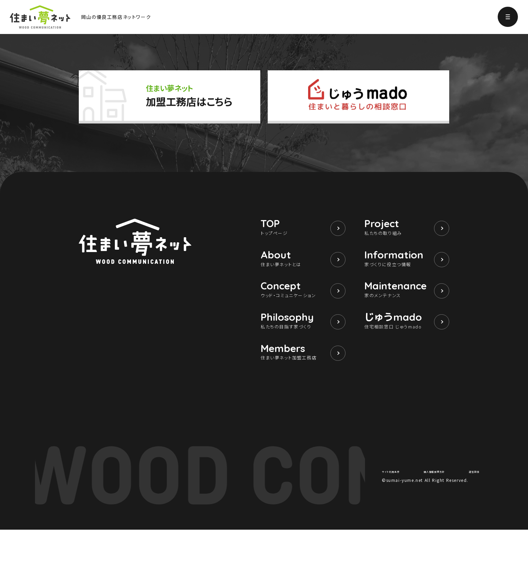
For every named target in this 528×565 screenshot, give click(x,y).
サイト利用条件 (397, 505)
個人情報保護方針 (436, 505)
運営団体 (470, 505)
